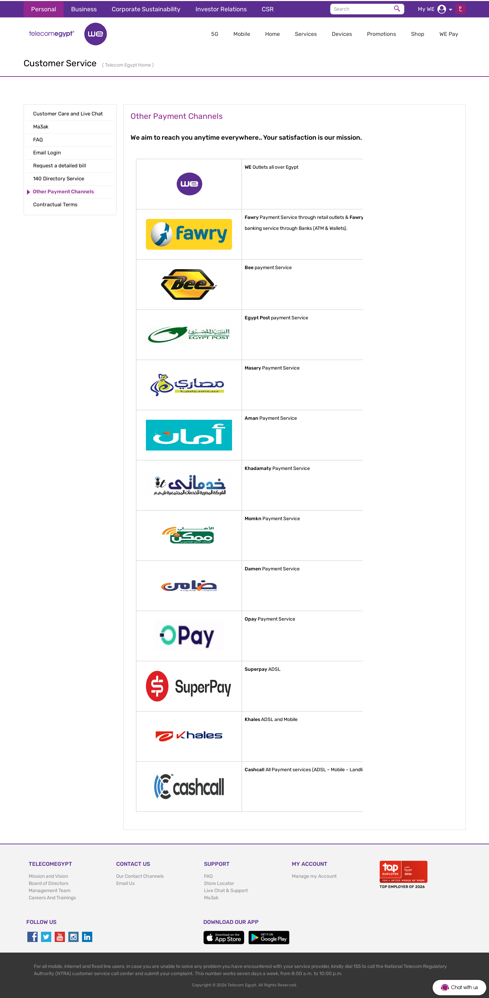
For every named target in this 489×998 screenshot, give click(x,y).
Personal (43, 8)
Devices (342, 33)
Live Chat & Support (226, 889)
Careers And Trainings (52, 897)
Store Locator (219, 882)
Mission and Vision (48, 875)
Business (84, 8)
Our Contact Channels (140, 875)
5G (214, 33)
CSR (268, 8)
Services (306, 33)
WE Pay (448, 33)
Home (272, 33)
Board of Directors (48, 882)
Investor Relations (221, 8)
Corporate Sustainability (146, 8)
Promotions (381, 33)
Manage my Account (314, 875)
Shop (417, 33)
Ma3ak (211, 897)
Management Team (49, 889)
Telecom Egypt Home (128, 64)
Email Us (125, 882)
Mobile (241, 33)
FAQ (208, 875)
